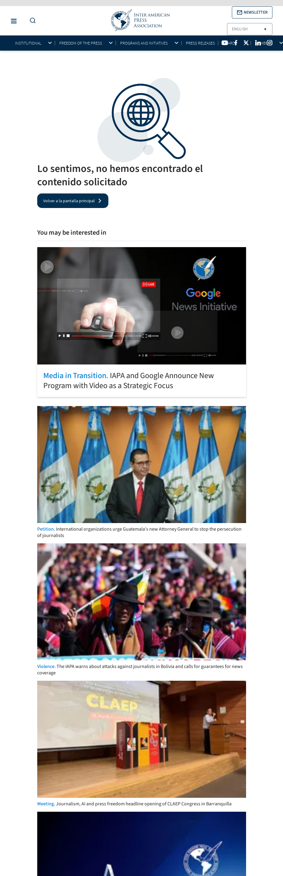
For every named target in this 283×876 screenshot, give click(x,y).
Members (263, 43)
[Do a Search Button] (31, 21)
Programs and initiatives (144, 43)
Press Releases (200, 43)
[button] (252, 12)
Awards (229, 43)
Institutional (28, 43)
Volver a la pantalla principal (69, 200)
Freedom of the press (80, 43)
